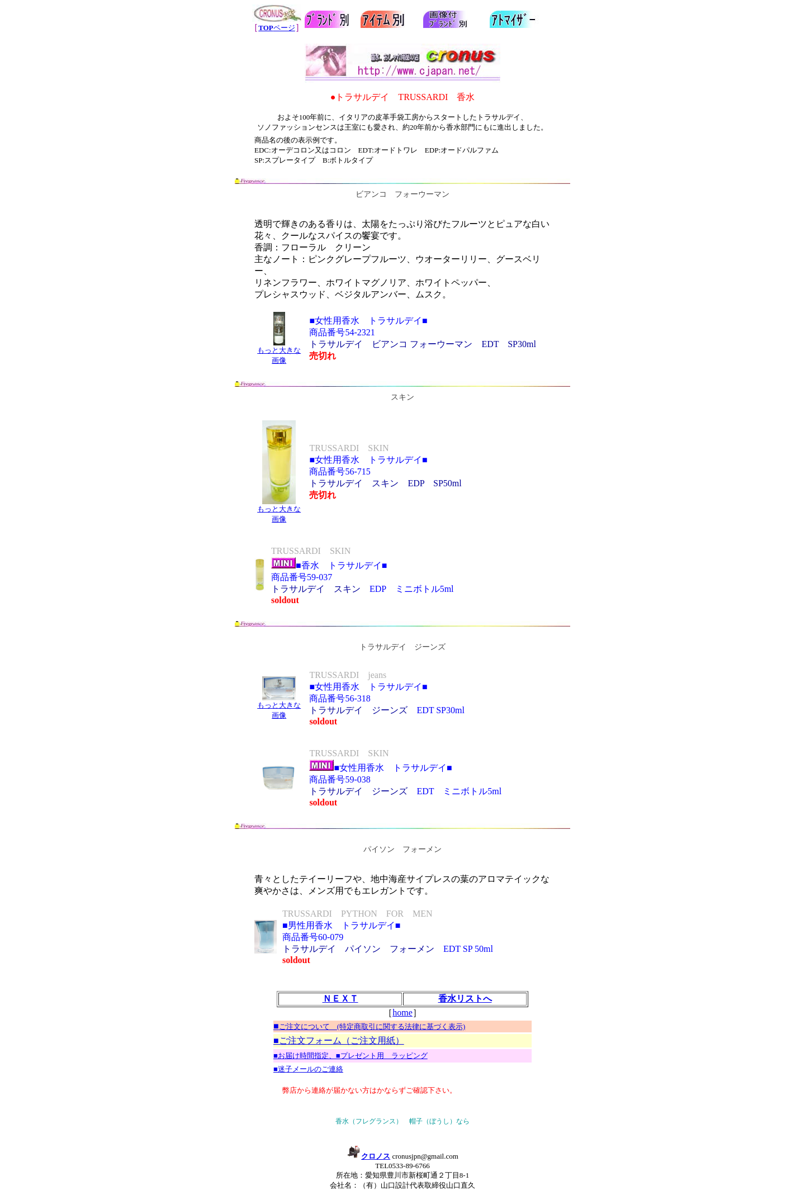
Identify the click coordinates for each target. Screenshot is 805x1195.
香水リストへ (465, 998)
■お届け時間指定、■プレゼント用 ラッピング (350, 1055)
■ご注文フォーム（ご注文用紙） (338, 1040)
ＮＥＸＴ (340, 998)
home (402, 1012)
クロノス (368, 1156)
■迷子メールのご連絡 (308, 1069)
